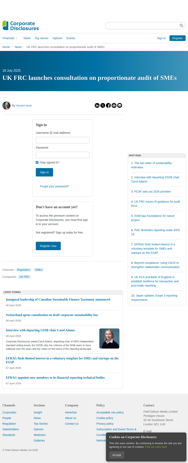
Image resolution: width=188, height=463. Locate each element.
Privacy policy (105, 423)
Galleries (39, 440)
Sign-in (161, 38)
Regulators (23, 269)
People (6, 418)
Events (71, 38)
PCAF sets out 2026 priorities (152, 191)
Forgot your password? (54, 186)
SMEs (38, 269)
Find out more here (156, 447)
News (27, 38)
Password (42, 147)
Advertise (71, 412)
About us (70, 418)
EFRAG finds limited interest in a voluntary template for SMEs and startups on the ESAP (153, 248)
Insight (38, 412)
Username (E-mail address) (53, 132)
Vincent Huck (24, 105)
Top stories (41, 38)
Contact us (72, 423)
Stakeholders (10, 429)
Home (6, 47)
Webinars (40, 434)
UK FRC (24, 276)
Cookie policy (104, 418)
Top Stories (41, 423)
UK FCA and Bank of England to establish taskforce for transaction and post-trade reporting (155, 281)
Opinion (57, 38)
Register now (48, 246)
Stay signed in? (49, 162)
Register (177, 38)
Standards (8, 434)
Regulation (9, 423)
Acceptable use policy (109, 412)
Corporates (9, 412)
